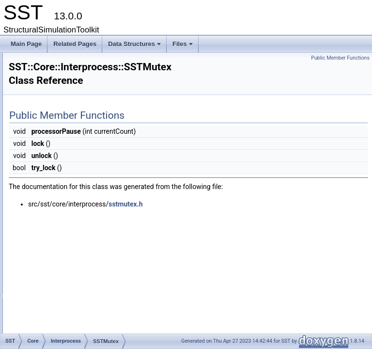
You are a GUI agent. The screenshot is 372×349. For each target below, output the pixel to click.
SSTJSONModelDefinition (80, 315)
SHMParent (70, 187)
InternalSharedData (80, 134)
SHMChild (68, 177)
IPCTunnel (68, 145)
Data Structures (135, 46)
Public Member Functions (340, 58)
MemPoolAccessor (71, 283)
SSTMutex (68, 198)
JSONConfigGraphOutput (80, 273)
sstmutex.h (247, 207)
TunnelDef (68, 209)
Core (46, 91)
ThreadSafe (62, 230)
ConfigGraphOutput (72, 241)
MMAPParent (72, 166)
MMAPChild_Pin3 (78, 155)
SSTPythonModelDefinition (82, 326)
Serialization (63, 219)
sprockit (42, 70)
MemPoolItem (65, 294)
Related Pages (74, 44)
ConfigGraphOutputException (85, 251)
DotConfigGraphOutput (77, 262)
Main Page (26, 44)
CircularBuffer (73, 123)
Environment (63, 102)
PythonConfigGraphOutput (81, 304)
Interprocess (63, 113)
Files (183, 46)
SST (37, 81)
